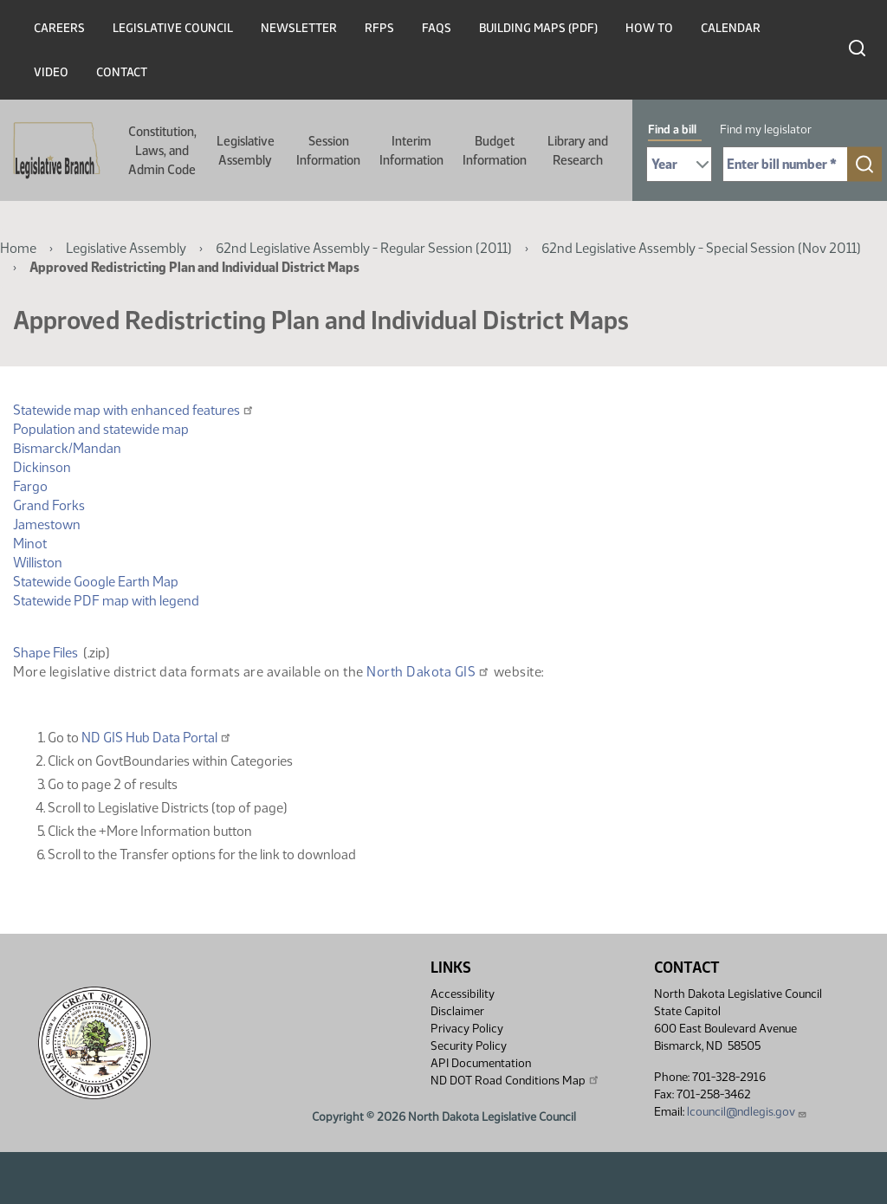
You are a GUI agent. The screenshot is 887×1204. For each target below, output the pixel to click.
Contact (121, 72)
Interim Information (411, 150)
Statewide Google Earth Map (95, 581)
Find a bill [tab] (672, 129)
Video (51, 72)
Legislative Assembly (246, 150)
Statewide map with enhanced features (134, 410)
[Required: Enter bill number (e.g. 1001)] (785, 164)
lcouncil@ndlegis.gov (747, 1111)
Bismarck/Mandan (67, 448)
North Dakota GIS (428, 671)
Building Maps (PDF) (538, 28)
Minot (30, 543)
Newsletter (299, 28)
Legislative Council (173, 28)
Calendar (731, 28)
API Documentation (481, 1063)
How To (649, 28)
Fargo (30, 486)
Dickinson (42, 467)
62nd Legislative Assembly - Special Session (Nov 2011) (701, 248)
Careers (59, 28)
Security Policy (469, 1046)
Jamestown (47, 524)
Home (18, 248)
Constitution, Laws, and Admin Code (162, 151)
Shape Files (47, 652)
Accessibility (463, 994)
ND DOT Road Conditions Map (515, 1080)
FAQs (436, 28)
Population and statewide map (101, 429)
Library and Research (577, 150)
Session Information (328, 150)
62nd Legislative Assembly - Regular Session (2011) (364, 248)
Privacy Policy (467, 1028)
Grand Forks (49, 505)
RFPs (379, 28)
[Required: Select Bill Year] (679, 164)
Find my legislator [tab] (766, 129)
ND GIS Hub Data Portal (156, 737)
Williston (37, 562)
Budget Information (495, 150)
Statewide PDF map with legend (106, 600)
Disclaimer (457, 1011)
